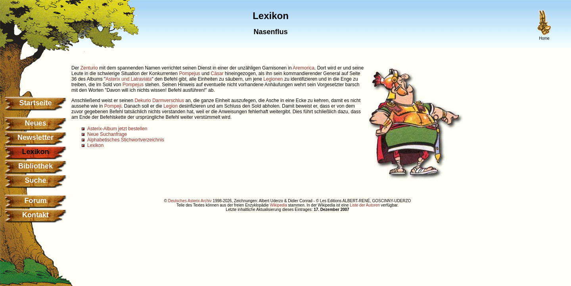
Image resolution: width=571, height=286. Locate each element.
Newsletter (35, 137)
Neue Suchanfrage (107, 134)
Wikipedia (278, 205)
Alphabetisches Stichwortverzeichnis (125, 140)
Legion (170, 106)
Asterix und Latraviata (128, 79)
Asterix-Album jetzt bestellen (117, 128)
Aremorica (303, 68)
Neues (35, 123)
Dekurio (142, 100)
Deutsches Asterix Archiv (190, 201)
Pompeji (112, 106)
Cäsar (217, 73)
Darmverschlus (168, 100)
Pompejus (189, 73)
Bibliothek (35, 166)
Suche (35, 180)
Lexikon (95, 145)
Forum (36, 201)
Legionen (273, 79)
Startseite (35, 103)
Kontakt (35, 215)
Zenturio (89, 68)
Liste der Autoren (365, 205)
